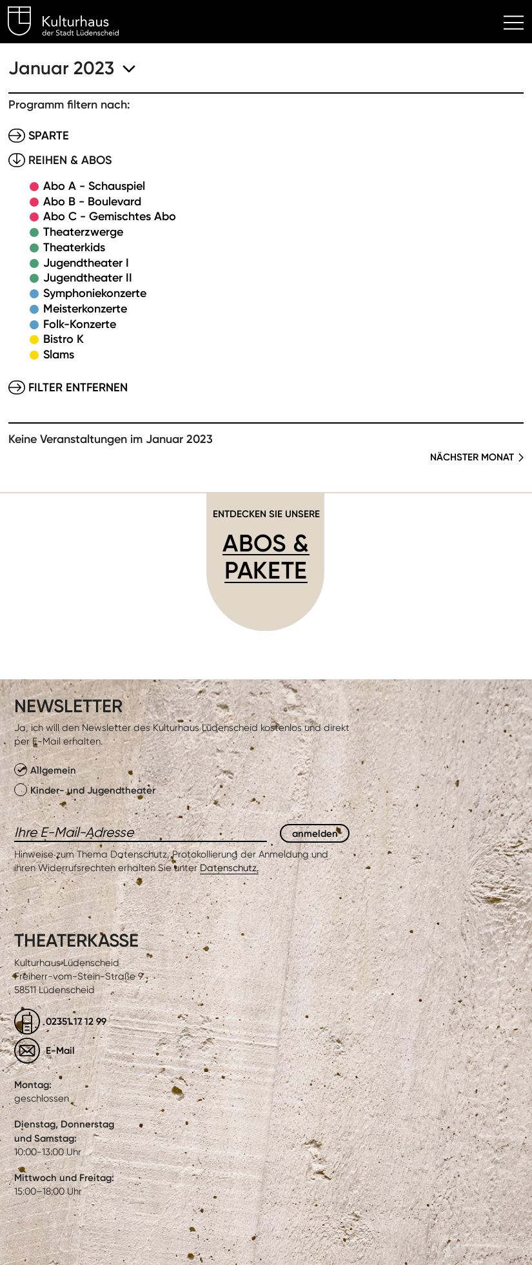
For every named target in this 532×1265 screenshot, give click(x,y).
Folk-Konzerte (79, 324)
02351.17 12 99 (76, 1021)
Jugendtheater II (87, 278)
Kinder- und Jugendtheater (84, 789)
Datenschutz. (229, 868)
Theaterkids (74, 247)
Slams (58, 354)
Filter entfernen (78, 387)
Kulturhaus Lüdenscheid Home (70, 23)
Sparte (48, 136)
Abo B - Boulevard (92, 201)
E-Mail (60, 1050)
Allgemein (45, 769)
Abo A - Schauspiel (94, 186)
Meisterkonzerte (85, 309)
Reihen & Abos (70, 160)
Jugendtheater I (86, 263)
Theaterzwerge (83, 232)
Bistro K (63, 339)
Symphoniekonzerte (94, 293)
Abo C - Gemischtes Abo (109, 216)
